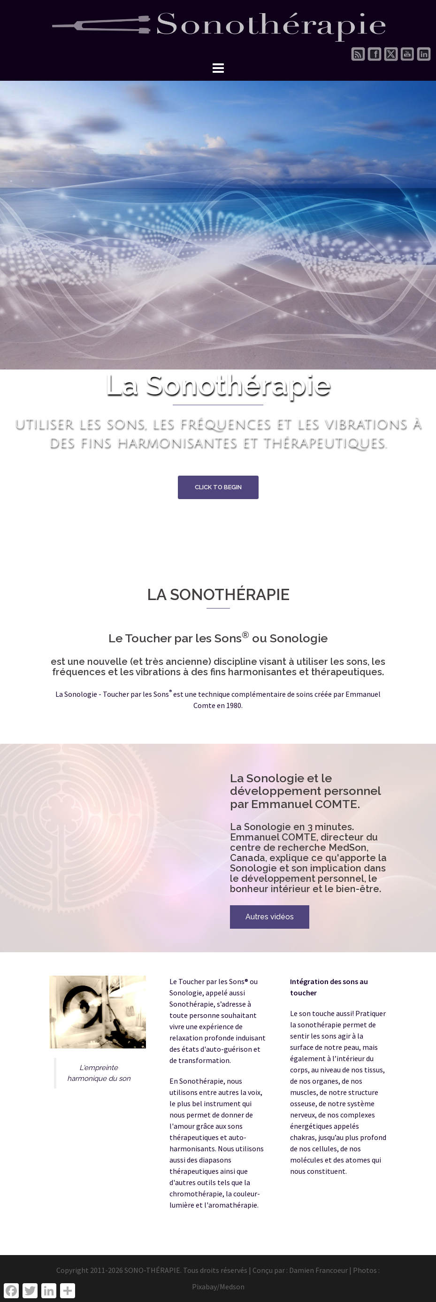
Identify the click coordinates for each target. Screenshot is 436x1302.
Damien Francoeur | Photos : (334, 1270)
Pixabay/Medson (218, 1286)
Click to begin (218, 487)
